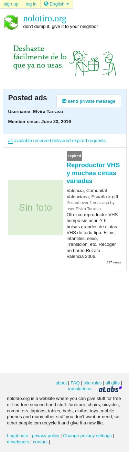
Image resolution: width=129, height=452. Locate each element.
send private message (88, 101)
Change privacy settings (87, 435)
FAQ (75, 382)
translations (79, 388)
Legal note (17, 435)
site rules (93, 382)
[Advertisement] (64, 321)
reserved (42, 140)
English (56, 4)
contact (40, 441)
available (23, 140)
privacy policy (46, 435)
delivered (61, 140)
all (10, 140)
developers (18, 441)
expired (79, 140)
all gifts (113, 382)
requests (97, 140)
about (61, 382)
